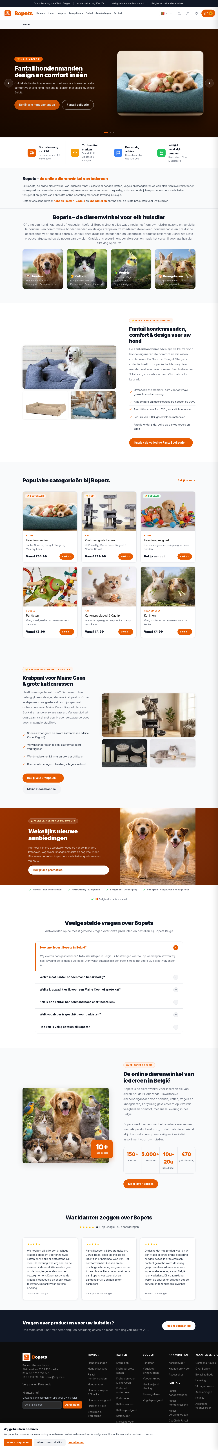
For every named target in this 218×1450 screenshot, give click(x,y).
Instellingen (76, 1442)
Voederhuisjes (151, 1378)
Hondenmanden (97, 1362)
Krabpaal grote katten (125, 1370)
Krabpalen (122, 1362)
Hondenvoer (95, 1384)
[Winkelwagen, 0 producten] (208, 13)
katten (69, 201)
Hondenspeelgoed (99, 1400)
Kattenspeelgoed (126, 1410)
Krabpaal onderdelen (123, 1390)
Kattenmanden (125, 1404)
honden (59, 201)
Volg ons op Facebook (37, 1384)
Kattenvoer (123, 1415)
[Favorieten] (196, 13)
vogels (80, 201)
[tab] (106, 132)
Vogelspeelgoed (153, 1400)
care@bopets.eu (55, 1377)
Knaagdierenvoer (179, 1368)
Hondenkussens (97, 1368)
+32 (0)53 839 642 (34, 1377)
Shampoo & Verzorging (95, 1413)
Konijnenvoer (176, 1362)
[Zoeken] (179, 13)
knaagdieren (98, 201)
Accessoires (176, 1374)
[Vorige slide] (8, 83)
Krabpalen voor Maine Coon (125, 1380)
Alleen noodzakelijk (49, 1442)
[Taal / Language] (166, 13)
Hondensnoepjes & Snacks (98, 1392)
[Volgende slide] (209, 83)
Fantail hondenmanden (97, 1376)
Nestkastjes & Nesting (151, 1386)
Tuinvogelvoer (151, 1394)
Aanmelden (72, 1404)
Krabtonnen (123, 1398)
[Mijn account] (187, 13)
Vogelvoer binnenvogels (151, 1370)
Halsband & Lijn (97, 1405)
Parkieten (148, 1362)
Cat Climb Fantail (178, 1420)
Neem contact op (179, 1326)
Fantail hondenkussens (178, 1402)
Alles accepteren (18, 1442)
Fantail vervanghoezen (178, 1412)
